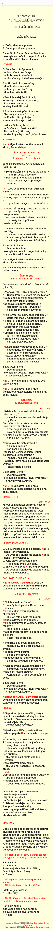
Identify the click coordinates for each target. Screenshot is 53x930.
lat (8, 3)
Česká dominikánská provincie (37, 927)
